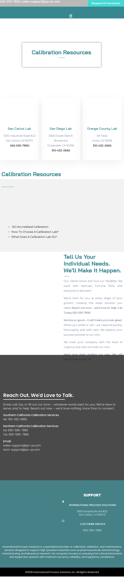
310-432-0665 (61, 150)
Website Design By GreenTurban (22, 579)
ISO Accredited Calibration (29, 226)
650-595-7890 (19, 145)
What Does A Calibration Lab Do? (34, 236)
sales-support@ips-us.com (22, 445)
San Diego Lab (61, 128)
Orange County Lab (102, 128)
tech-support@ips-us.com (21, 450)
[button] (70, 15)
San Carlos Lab (19, 128)
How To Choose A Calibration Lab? (35, 231)
